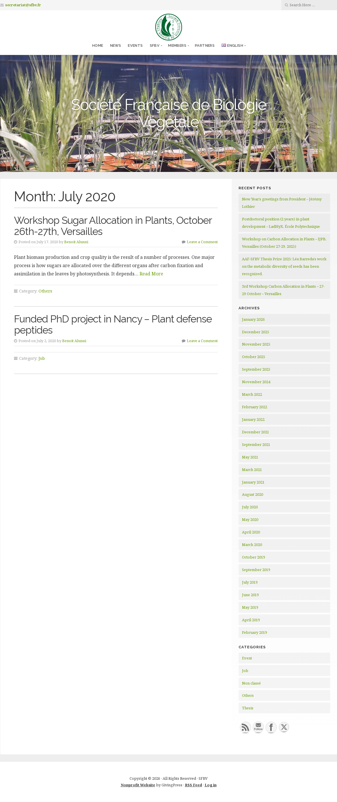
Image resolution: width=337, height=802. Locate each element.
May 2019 (250, 607)
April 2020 (251, 532)
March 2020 (252, 544)
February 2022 (254, 406)
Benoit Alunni (76, 241)
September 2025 (256, 369)
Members (177, 45)
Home (97, 45)
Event (247, 658)
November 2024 (256, 381)
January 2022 (253, 419)
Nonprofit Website (138, 784)
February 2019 (254, 632)
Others (45, 291)
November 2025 (256, 344)
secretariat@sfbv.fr (23, 5)
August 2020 (252, 494)
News (115, 45)
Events (135, 45)
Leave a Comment (202, 241)
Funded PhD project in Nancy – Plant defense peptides (113, 324)
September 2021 (256, 444)
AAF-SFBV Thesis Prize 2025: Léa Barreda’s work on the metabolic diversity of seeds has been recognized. (284, 266)
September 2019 (256, 569)
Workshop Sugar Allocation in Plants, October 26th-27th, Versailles (113, 225)
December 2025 (255, 331)
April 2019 (251, 619)
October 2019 (253, 557)
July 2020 (250, 506)
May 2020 (250, 519)
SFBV (155, 45)
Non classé (251, 683)
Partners (205, 45)
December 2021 (255, 431)
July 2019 (250, 582)
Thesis (247, 707)
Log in (211, 784)
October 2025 (253, 356)
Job (42, 358)
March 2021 (252, 469)
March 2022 (252, 394)
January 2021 (253, 482)
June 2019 (250, 594)
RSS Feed (193, 784)
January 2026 (253, 319)
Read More (151, 274)
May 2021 (250, 457)
